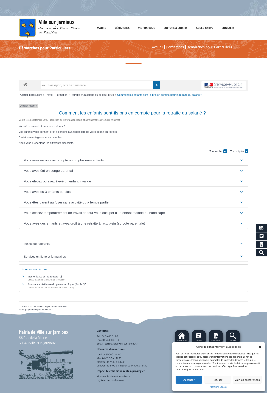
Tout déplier (239, 151)
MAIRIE (101, 28)
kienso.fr (49, 309)
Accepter (189, 379)
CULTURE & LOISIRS (175, 28)
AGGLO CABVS (204, 28)
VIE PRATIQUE (146, 28)
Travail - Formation (56, 94)
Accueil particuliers (31, 94)
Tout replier (218, 151)
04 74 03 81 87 (110, 336)
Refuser (217, 379)
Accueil (157, 47)
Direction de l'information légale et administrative (44, 306)
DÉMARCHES (122, 28)
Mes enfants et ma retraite (45, 276)
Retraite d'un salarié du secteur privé (93, 94)
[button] (260, 346)
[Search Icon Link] (261, 252)
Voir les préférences (247, 379)
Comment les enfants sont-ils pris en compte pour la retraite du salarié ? (159, 94)
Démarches (175, 47)
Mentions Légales (218, 386)
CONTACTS (227, 28)
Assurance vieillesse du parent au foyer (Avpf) (57, 284)
